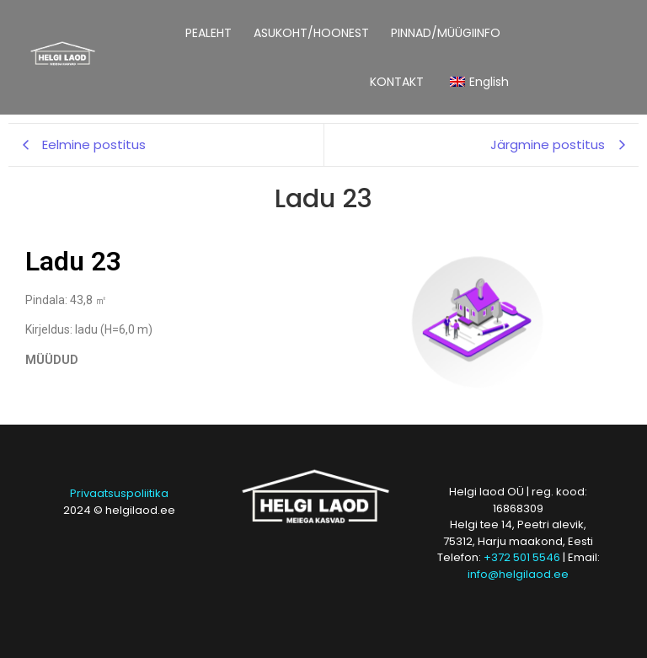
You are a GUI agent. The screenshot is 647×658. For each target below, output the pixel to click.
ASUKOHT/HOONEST (311, 32)
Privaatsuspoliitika (119, 493)
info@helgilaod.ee (518, 574)
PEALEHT (208, 32)
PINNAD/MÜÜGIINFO (445, 32)
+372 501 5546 (522, 557)
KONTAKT (397, 81)
